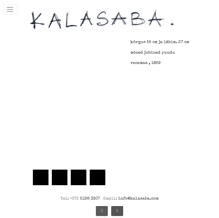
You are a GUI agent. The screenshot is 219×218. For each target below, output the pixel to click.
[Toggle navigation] (10, 9)
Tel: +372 (80, 199)
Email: (131, 199)
